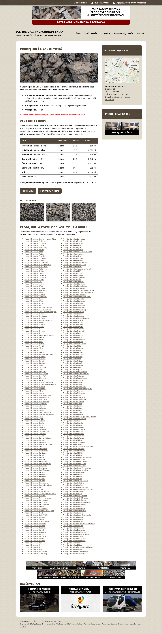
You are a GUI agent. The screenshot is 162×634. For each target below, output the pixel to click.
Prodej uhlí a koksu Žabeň (72, 241)
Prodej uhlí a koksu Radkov (73, 342)
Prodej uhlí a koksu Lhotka (72, 412)
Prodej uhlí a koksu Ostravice (35, 361)
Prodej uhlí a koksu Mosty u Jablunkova (39, 382)
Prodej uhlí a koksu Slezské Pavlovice (38, 320)
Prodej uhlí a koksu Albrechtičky (36, 554)
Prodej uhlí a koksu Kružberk (35, 421)
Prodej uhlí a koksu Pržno (34, 348)
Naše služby (92, 33)
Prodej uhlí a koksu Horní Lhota (36, 468)
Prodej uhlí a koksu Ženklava (35, 241)
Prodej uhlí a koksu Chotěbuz (35, 453)
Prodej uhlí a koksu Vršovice (73, 250)
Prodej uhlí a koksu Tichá (33, 282)
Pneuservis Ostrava (109, 624)
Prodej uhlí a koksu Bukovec (73, 521)
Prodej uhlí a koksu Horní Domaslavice (77, 468)
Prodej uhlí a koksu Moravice (35, 387)
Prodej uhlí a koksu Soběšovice (36, 316)
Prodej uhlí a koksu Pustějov (35, 344)
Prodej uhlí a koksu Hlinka (72, 479)
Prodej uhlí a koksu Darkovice (73, 513)
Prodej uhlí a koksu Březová (73, 526)
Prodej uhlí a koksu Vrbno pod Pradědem (77, 252)
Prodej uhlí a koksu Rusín (72, 333)
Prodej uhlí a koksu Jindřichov (35, 442)
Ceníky (106, 33)
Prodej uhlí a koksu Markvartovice (37, 397)
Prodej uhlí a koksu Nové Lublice (36, 374)
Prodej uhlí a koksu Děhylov (34, 513)
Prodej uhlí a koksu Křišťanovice (74, 419)
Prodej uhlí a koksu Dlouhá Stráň (36, 509)
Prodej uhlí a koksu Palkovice (35, 359)
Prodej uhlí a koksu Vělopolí (73, 260)
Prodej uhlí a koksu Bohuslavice (74, 539)
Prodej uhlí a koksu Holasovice (74, 472)
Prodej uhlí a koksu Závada (34, 245)
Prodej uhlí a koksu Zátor (72, 245)
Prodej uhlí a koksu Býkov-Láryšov (37, 521)
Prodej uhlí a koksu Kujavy (34, 419)
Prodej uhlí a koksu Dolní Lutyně (36, 500)
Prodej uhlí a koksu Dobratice (35, 506)
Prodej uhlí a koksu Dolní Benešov (37, 504)
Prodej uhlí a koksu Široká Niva (74, 288)
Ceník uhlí (28, 191)
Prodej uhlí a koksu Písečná (34, 352)
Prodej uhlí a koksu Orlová (72, 363)
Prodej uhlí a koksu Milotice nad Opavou (77, 389)
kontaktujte (78, 134)
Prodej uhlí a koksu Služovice (35, 318)
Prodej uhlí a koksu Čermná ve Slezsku (77, 515)
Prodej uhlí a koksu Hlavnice (35, 481)
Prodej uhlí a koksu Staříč (34, 305)
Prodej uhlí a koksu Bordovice (35, 536)
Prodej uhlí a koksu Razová (34, 340)
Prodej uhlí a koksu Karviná (34, 436)
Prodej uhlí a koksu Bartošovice (36, 551)
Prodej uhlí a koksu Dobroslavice (74, 504)
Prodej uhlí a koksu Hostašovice (36, 462)
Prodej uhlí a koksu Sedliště (34, 327)
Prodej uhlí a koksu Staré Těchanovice (38, 307)
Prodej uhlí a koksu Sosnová (73, 314)
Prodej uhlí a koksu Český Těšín (36, 515)
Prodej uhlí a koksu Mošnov (73, 380)
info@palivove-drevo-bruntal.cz (131, 2)
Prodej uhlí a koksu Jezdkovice (74, 442)
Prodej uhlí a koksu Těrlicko (34, 284)
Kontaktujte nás (123, 33)
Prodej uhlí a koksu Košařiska (35, 429)
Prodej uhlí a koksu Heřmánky (73, 483)
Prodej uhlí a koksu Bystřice (73, 519)
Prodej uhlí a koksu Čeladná (35, 517)
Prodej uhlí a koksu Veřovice (73, 258)
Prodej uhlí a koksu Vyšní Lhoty (36, 248)
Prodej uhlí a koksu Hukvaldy (35, 455)
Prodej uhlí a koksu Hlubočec (35, 479)
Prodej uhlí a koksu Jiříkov (72, 440)
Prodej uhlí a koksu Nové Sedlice (75, 372)
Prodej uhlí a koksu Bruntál (34, 530)
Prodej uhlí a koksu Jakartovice (36, 449)
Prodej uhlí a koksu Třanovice (35, 277)
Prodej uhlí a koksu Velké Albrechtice (38, 265)
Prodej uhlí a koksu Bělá (33, 549)
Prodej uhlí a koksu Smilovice (73, 316)
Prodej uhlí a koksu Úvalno (34, 271)
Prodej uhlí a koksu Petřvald (73, 352)
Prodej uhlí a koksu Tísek (72, 280)
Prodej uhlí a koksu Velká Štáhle (74, 265)
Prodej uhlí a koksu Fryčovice (73, 491)
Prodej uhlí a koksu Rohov (72, 337)
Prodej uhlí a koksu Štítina (34, 286)
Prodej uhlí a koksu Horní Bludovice (37, 470)
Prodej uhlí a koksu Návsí (34, 380)
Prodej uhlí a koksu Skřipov (72, 322)
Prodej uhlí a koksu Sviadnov (35, 295)
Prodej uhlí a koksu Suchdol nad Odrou (77, 297)
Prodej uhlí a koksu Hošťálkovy (74, 459)
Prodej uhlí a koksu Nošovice (73, 376)
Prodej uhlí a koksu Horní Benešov (75, 470)
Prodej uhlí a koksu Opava (34, 365)
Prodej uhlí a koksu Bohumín (35, 541)
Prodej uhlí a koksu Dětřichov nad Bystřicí (39, 511)
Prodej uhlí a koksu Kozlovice (73, 427)
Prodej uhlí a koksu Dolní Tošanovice (38, 498)
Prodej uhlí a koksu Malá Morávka (37, 402)
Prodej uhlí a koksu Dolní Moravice (75, 498)
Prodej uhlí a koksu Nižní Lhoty (36, 378)
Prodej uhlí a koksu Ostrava (73, 361)
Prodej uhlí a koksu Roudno (73, 335)
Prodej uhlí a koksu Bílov (33, 545)
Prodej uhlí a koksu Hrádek (34, 457)
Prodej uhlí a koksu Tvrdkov (34, 273)
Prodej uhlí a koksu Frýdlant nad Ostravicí (78, 489)
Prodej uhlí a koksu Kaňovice (73, 438)
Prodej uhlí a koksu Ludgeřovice (36, 404)
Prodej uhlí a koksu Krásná (72, 425)
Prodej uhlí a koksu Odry (72, 367)
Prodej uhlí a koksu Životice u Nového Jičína (40, 239)
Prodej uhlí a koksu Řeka (33, 329)
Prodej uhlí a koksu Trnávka (34, 280)
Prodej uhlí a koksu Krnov (72, 421)
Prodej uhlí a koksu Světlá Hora (74, 295)
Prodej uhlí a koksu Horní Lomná (74, 466)
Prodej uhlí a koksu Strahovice (74, 301)
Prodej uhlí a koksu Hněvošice (35, 477)
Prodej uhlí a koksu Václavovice (36, 269)
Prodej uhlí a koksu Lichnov (34, 410)
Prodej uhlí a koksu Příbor (72, 346)
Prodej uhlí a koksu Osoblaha (35, 363)
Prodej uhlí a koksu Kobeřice (73, 432)
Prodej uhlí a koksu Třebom (73, 275)
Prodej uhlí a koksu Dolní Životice (75, 496)
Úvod (78, 33)
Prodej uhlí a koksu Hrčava (72, 455)
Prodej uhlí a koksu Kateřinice (73, 434)
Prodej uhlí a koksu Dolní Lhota (36, 502)
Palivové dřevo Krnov (92, 624)
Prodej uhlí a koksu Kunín (34, 417)
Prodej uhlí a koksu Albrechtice (74, 554)
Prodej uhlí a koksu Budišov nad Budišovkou (79, 524)
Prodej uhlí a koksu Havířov (73, 485)
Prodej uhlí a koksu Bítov (33, 543)
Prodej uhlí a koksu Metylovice (74, 393)
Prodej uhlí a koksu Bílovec (72, 543)
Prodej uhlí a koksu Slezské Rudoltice (76, 318)
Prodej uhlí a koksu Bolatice (73, 536)
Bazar (140, 33)
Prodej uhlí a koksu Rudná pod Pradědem (39, 335)
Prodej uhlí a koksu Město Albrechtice (38, 395)
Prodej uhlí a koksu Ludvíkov (73, 402)
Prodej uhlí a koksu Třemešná (35, 275)
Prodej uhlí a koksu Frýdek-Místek (37, 491)
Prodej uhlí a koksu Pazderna (35, 357)
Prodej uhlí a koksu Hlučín (72, 477)
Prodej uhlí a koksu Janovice (73, 444)
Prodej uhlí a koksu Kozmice (35, 427)
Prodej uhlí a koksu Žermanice (74, 239)
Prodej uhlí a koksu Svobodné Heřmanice (78, 292)
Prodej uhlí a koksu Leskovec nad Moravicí (40, 414)
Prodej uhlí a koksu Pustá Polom (74, 344)
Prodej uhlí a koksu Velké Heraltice (75, 262)
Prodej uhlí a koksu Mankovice (74, 397)
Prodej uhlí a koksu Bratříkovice (74, 532)
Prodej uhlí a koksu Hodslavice (35, 474)
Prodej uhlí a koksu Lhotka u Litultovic (38, 412)
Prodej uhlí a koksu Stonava (34, 303)
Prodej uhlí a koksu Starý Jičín (74, 305)
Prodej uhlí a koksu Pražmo (73, 348)
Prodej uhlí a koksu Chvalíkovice (36, 451)
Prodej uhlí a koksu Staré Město (74, 307)
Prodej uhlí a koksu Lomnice (73, 406)
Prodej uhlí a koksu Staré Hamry (74, 310)
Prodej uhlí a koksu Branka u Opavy (76, 534)
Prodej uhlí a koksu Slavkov (73, 320)
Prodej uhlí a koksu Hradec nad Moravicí (77, 457)
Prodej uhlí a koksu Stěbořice (73, 303)
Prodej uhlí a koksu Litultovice (35, 408)
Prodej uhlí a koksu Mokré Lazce (74, 387)
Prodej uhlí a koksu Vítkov (72, 256)
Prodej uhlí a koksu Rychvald (73, 331)
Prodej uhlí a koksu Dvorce (72, 494)
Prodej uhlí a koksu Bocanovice (74, 541)
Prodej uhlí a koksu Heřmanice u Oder (38, 485)
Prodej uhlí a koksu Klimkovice (35, 434)
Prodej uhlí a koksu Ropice (34, 337)
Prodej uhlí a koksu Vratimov (73, 254)
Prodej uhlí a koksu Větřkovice (35, 258)
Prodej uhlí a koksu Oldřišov (73, 365)
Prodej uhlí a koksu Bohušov (35, 539)
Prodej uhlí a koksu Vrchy (34, 252)
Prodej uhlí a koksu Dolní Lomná (74, 500)
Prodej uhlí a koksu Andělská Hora (75, 551)
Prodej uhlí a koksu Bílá (33, 547)
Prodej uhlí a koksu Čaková (34, 519)
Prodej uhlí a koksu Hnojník (73, 474)
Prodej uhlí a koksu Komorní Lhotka (37, 432)
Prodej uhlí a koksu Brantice (34, 534)
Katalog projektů (63, 624)
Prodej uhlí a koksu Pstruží (34, 346)
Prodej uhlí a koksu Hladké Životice (75, 481)
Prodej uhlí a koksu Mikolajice (73, 391)
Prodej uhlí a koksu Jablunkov (73, 449)
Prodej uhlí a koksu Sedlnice (73, 325)
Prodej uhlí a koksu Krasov (34, 425)
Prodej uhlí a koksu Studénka (73, 299)
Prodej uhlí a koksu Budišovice (35, 524)
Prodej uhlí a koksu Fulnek (34, 489)
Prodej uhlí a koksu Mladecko (35, 389)
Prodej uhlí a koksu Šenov (34, 292)
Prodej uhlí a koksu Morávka (73, 384)
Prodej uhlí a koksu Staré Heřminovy (38, 310)
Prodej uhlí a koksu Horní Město (36, 466)
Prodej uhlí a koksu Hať (33, 487)
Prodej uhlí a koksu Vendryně (35, 260)
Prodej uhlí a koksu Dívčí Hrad (74, 509)
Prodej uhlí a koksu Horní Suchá (74, 464)
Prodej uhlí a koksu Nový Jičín (35, 372)
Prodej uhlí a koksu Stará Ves (73, 312)
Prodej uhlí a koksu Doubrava (35, 496)
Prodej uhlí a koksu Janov (34, 447)
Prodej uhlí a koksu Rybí (33, 333)
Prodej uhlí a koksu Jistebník (35, 440)
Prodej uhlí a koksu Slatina (34, 322)
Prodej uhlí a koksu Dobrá (72, 506)
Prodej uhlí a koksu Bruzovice (35, 528)
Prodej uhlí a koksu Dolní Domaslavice (77, 502)
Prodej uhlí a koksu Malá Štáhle (74, 399)
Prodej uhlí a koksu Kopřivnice (74, 429)
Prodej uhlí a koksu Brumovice (74, 530)
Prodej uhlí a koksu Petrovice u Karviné (38, 355)
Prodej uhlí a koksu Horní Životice (75, 462)
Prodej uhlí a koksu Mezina (34, 393)
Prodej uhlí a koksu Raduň (34, 342)
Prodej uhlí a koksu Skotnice (35, 325)
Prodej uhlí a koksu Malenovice (36, 399)
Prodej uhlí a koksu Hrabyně (35, 459)
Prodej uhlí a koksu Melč (72, 395)
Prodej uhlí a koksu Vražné (34, 254)
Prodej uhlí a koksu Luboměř (35, 406)
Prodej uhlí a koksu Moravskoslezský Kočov (40, 384)
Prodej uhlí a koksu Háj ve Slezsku (75, 487)
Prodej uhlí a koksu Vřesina (34, 250)
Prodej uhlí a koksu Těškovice (73, 282)
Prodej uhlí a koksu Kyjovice (73, 414)
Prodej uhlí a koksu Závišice (73, 243)
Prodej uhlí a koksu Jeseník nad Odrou (38, 444)
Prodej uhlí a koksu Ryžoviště (73, 329)
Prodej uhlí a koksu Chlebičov (73, 453)
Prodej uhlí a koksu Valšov (72, 267)
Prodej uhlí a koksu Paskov (72, 357)
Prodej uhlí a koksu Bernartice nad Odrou (78, 547)
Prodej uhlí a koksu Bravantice (35, 532)
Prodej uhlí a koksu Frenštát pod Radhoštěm (40, 494)
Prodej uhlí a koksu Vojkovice (35, 256)
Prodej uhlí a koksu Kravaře (73, 423)
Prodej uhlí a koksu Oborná (34, 370)
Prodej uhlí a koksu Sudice (34, 299)
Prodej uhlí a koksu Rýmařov (35, 331)
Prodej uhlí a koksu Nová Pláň (35, 376)
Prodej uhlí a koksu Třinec (72, 273)
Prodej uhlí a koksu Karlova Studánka (38, 438)
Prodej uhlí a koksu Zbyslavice (35, 243)
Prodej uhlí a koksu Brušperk (73, 528)
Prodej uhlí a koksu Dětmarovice (74, 511)
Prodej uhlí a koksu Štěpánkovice (75, 286)
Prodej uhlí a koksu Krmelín (34, 423)
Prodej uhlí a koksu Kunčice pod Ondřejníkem (79, 417)
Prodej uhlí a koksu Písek (72, 350)
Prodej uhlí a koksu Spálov (34, 314)
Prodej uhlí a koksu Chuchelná (74, 451)
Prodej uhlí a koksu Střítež (34, 301)
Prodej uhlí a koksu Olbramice (35, 367)
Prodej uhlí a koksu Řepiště (73, 327)
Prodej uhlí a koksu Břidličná (35, 526)
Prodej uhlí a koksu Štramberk (74, 284)
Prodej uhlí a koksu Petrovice (73, 355)
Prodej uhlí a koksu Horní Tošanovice (38, 464)
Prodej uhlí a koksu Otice (72, 359)
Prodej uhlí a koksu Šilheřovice (35, 290)
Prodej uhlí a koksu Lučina (72, 404)
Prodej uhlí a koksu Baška (72, 549)
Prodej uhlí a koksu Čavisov (73, 517)
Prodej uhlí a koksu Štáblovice (35, 288)
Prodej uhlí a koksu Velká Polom (36, 267)
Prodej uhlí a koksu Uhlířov (72, 271)
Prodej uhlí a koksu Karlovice (73, 436)
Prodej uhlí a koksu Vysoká (72, 248)
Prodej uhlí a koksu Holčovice (35, 472)
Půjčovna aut (123, 624)
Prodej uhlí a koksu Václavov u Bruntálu (77, 269)
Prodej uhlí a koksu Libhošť (72, 410)
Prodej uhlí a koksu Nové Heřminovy (76, 374)
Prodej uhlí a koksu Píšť (33, 350)
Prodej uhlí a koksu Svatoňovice (36, 297)
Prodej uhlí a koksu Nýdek (72, 370)
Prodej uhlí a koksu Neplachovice (75, 378)
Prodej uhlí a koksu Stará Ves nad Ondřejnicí (40, 312)
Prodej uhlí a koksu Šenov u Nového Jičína (78, 290)
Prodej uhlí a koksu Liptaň (72, 408)
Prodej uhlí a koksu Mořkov (72, 382)
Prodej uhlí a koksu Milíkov (34, 391)
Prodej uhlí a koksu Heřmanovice (36, 483)
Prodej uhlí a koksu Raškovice (74, 340)
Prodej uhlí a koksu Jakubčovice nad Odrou (78, 447)
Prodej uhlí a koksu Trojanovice (74, 277)
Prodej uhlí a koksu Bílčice (72, 545)
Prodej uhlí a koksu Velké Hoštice (36, 262)
